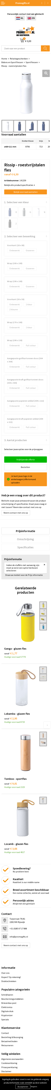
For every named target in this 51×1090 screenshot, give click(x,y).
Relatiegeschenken (19, 58)
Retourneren (7, 1045)
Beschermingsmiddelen (12, 999)
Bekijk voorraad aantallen (26, 192)
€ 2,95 (10, 718)
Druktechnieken (8, 981)
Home (4, 58)
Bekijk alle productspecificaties (19, 185)
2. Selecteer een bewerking (19, 236)
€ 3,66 (10, 848)
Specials (5, 1019)
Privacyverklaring (9, 1067)
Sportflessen (32, 62)
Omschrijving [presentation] (25, 539)
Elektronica (6, 1007)
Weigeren (34, 1087)
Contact (5, 1033)
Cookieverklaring (9, 1063)
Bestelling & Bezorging (12, 1037)
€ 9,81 (10, 783)
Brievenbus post (8, 1003)
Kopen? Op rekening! (11, 977)
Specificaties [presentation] (25, 547)
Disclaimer (6, 1071)
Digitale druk (7, 1011)
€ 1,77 (10, 653)
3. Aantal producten (15, 440)
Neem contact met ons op (16, 512)
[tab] (25, 531)
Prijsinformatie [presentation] (25, 531)
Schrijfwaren (7, 994)
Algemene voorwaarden (12, 1059)
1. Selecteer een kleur (16, 202)
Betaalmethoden (9, 1041)
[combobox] (21, 48)
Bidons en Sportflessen (12, 62)
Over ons (5, 973)
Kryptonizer (7, 1015)
